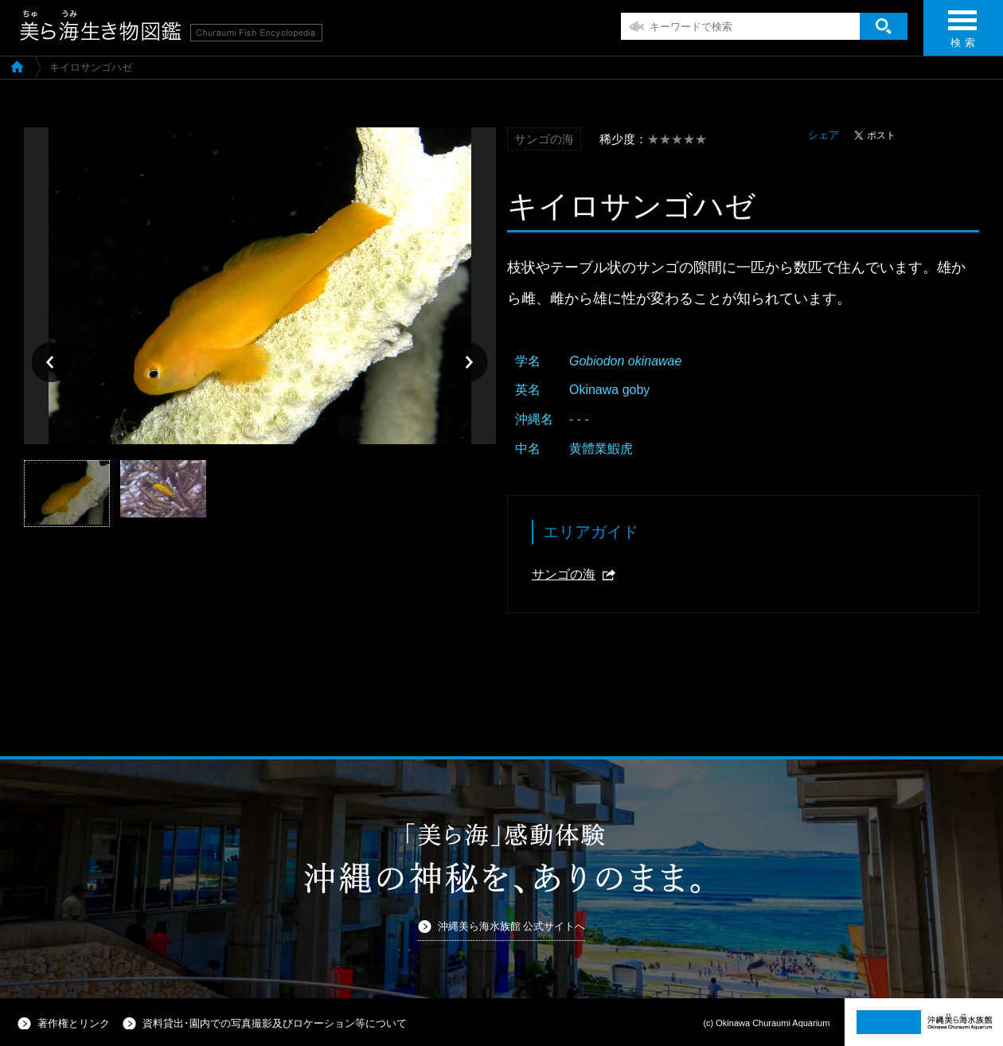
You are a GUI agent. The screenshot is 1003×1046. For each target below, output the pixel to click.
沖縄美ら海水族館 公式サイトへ (512, 926)
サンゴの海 (563, 574)
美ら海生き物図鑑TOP (17, 66)
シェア (823, 135)
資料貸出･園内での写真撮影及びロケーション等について (274, 1023)
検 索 (962, 33)
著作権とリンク (73, 1023)
